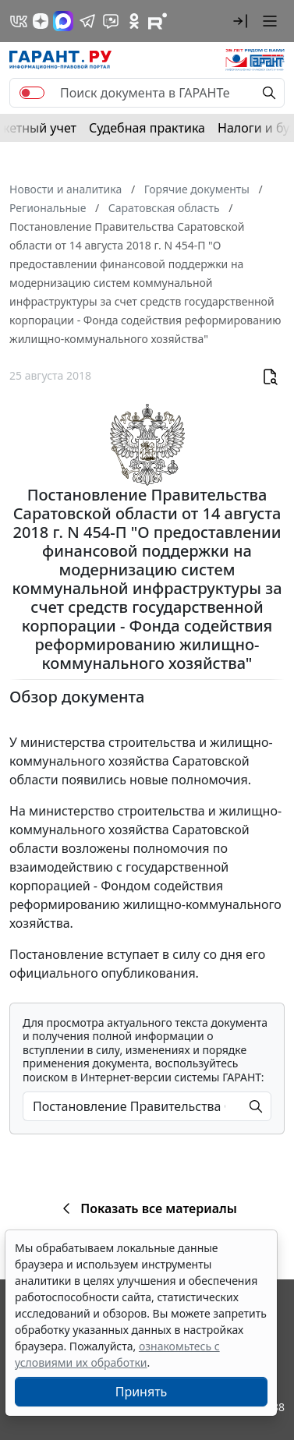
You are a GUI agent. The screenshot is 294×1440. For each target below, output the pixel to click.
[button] (240, 21)
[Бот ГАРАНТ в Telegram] (110, 21)
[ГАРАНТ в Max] (63, 21)
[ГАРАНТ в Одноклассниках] (134, 21)
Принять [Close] (141, 1391)
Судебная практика (147, 127)
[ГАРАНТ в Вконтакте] (18, 21)
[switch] (31, 93)
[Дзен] (40, 21)
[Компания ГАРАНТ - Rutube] (157, 21)
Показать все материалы (147, 1208)
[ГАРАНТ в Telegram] (87, 21)
